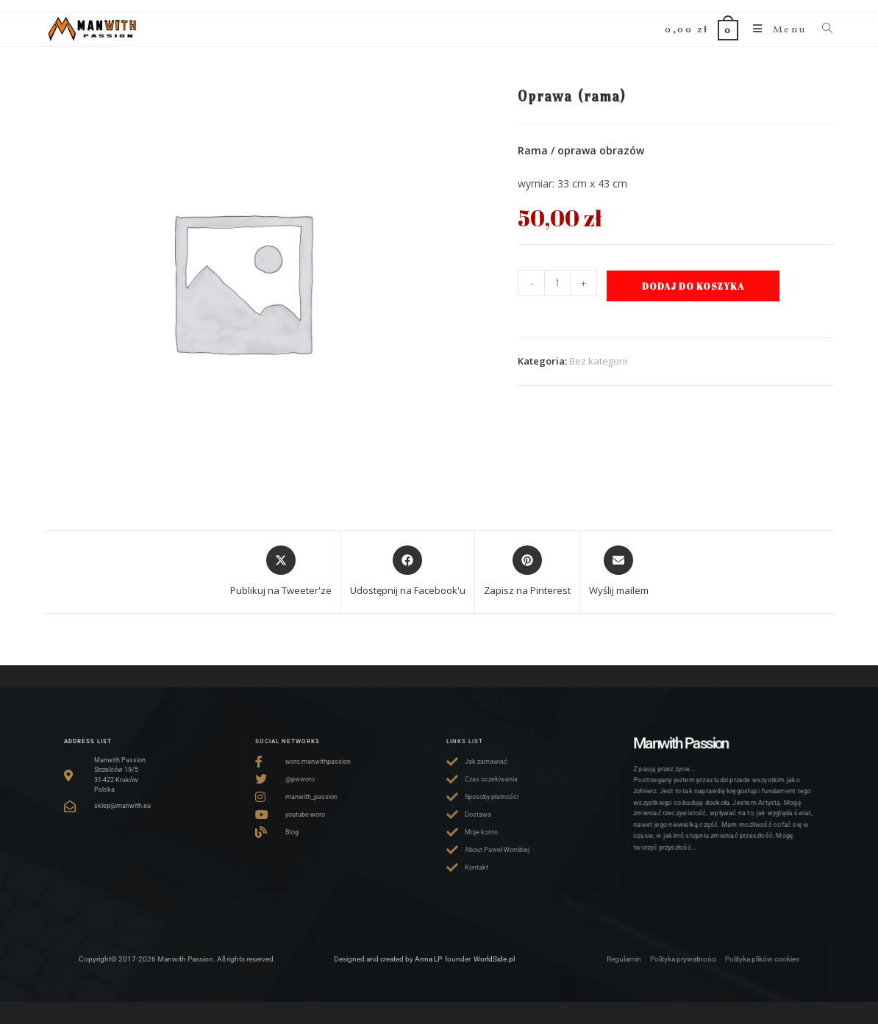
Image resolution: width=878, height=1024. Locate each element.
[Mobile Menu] (776, 29)
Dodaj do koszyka (693, 286)
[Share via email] (619, 571)
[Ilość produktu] (557, 283)
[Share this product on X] (281, 571)
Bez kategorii (598, 361)
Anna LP (428, 959)
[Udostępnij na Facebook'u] (407, 571)
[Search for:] (823, 29)
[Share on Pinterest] (527, 571)
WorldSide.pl (494, 959)
